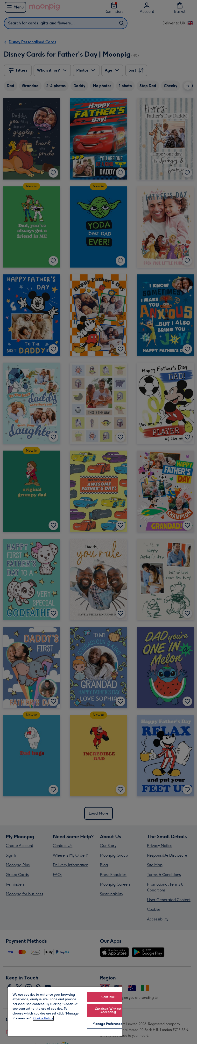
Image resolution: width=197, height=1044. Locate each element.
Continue (108, 997)
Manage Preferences (108, 1024)
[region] (65, 1011)
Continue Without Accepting (108, 1010)
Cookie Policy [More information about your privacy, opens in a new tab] (43, 1018)
